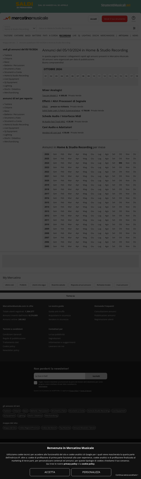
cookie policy (88, 463)
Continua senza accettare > (127, 475)
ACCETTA (50, 472)
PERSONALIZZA (91, 472)
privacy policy (70, 463)
